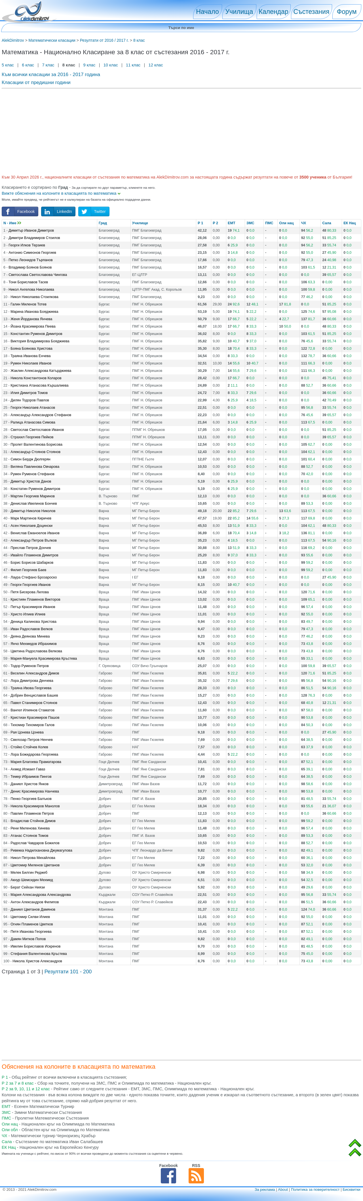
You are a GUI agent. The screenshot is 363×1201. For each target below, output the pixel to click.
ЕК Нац (349, 223)
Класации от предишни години (36, 82)
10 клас (110, 65)
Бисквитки (351, 1189)
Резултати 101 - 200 (68, 971)
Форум (346, 11)
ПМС (269, 223)
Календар (273, 11)
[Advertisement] (172, 130)
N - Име (12, 223)
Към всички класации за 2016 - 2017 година (51, 74)
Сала (326, 223)
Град (103, 223)
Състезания (312, 11)
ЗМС (250, 223)
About (283, 1189)
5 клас (8, 65)
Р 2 (215, 223)
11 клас (133, 65)
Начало (207, 11)
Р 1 (200, 223)
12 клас (156, 65)
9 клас (89, 65)
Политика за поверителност (315, 1189)
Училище (140, 223)
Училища (239, 11)
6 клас (28, 65)
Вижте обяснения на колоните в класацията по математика (61, 193)
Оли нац (286, 223)
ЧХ (303, 223)
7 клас (48, 65)
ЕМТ (231, 223)
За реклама (265, 1189)
